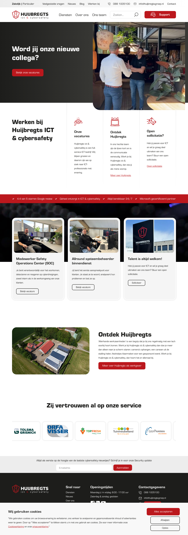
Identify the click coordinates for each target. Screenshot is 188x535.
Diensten (65, 14)
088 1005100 (119, 3)
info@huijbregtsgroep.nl (149, 3)
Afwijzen (165, 520)
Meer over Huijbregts (120, 175)
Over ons (82, 14)
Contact (171, 3)
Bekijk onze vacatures (28, 72)
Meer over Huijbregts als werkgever (121, 365)
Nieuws (72, 3)
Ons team (99, 14)
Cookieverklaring (16, 526)
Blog (82, 3)
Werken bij (94, 3)
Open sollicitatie (154, 165)
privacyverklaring (40, 526)
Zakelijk (16, 3)
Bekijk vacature (27, 291)
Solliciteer (136, 282)
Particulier (28, 3)
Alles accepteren (163, 511)
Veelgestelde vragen (53, 3)
